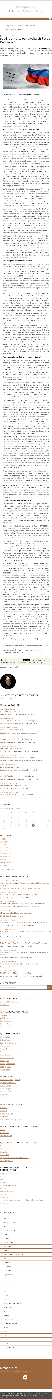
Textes (6, 1343)
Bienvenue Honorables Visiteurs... (26, 964)
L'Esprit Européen (6, 1149)
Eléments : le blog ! (6, 1114)
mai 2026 (3, 839)
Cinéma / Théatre (10, 1230)
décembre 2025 (5, 854)
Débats (6, 1250)
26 (18, 825)
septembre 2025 (6, 863)
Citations (7, 1234)
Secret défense (5, 1024)
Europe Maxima (5, 1086)
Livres (6, 1295)
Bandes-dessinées (10, 1222)
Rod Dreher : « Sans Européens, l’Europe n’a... (30, 943)
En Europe (7, 1267)
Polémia (3, 1176)
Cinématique (4, 1133)
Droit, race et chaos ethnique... (12, 730)
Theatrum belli (5, 1015)
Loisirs (6, 1299)
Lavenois (3, 904)
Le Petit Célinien (6, 1136)
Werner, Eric (4, 1046)
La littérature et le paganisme (10, 1119)
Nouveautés (8, 1315)
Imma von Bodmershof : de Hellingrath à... (16, 739)
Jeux (5, 1291)
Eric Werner (4, 1005)
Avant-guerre (4, 1206)
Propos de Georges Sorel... (10, 711)
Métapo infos (26, 7)
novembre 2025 (5, 857)
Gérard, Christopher (7, 1064)
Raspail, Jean (4, 1061)
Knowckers (4, 1203)
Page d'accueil (30, 26)
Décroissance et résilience (13, 1254)
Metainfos (3, 1097)
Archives (7, 1218)
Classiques (7, 1238)
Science (7, 1327)
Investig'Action (5, 1197)
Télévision (7, 1339)
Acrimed (3, 1194)
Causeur (3, 1188)
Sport (6, 1335)
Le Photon (4, 1117)
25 (11, 825)
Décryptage (8, 1258)
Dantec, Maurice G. (7, 1058)
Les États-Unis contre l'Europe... (22, 973)
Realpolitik (4, 1152)
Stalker (2, 1130)
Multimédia (8, 1307)
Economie (7, 1262)
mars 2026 (3, 845)
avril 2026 (3, 842)
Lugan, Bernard (5, 1055)
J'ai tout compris (5, 1092)
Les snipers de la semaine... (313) (13, 785)
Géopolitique (13, 662)
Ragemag (3, 1094)
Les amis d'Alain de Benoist (9, 1002)
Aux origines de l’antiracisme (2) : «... (34, 922)
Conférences (8, 1242)
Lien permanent (38, 660)
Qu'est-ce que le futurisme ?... (15, 29)
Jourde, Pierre (5, 1070)
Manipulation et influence (13, 1303)
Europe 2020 (4, 1155)
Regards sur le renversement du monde (14, 1158)
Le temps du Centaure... (9, 767)
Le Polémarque (5, 1018)
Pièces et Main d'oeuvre (8, 1185)
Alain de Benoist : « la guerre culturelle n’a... (17, 776)
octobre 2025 (5, 860)
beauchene (4, 964)
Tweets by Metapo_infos (8, 698)
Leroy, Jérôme (5, 1037)
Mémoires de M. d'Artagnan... (11, 748)
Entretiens (7, 1271)
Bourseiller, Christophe (8, 1043)
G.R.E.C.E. (3, 1108)
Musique (7, 1311)
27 (26, 825)
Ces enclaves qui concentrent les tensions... (28, 904)
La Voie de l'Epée (6, 1027)
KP (1, 913)
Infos (5, 1287)
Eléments (3, 1111)
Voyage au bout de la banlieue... (14, 26)
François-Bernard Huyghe (9, 1173)
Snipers (6, 1331)
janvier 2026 (4, 851)
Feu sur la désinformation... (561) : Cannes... (17, 795)
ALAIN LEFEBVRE (7, 883)
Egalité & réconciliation (8, 1083)
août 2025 (3, 866)
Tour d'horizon (9, 1347)
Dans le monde (9, 1246)
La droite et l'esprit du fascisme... (19, 913)
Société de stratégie (7, 1021)
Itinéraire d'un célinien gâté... (28, 894)
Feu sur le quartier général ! (10, 1080)
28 (33, 825)
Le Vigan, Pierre (5, 1067)
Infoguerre (4, 1182)
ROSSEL (3, 973)
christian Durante (7, 894)
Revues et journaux (10, 1323)
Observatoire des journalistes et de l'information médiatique (21, 1200)
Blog (5, 1226)
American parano (6, 1161)
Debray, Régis (5, 1040)
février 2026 (4, 848)
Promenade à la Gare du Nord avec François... (18, 758)
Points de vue (22, 662)
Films (5, 1279)
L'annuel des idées (7, 1191)
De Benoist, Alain (6, 1052)
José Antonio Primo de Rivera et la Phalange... (18, 721)
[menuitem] (15, 26)
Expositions (8, 1275)
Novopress (4, 1179)
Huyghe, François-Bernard (9, 1049)
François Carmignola (8, 922)
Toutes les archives (7, 869)
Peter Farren (5, 943)
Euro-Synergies (5, 1089)
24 (4, 825)
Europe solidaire (6, 1146)
